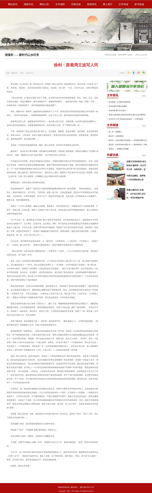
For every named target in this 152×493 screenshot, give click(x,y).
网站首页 (12, 4)
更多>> (144, 96)
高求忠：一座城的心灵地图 (119, 149)
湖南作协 (28, 4)
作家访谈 (76, 4)
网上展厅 (107, 4)
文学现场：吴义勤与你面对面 (119, 102)
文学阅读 (123, 4)
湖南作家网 (122, 55)
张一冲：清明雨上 (115, 132)
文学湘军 (60, 4)
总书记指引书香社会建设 (118, 106)
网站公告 (44, 4)
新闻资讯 (92, 4)
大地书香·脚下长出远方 (117, 110)
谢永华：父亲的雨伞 (116, 136)
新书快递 (139, 4)
